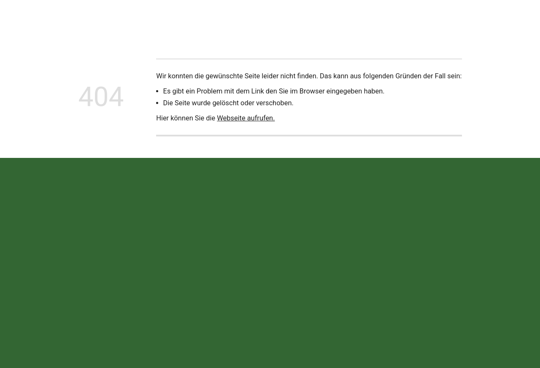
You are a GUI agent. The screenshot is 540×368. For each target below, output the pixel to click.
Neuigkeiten (137, 18)
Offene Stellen (351, 18)
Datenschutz (433, 267)
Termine (308, 18)
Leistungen (225, 18)
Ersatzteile (268, 18)
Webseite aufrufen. (246, 118)
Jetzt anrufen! (497, 18)
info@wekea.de (205, 295)
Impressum (391, 267)
